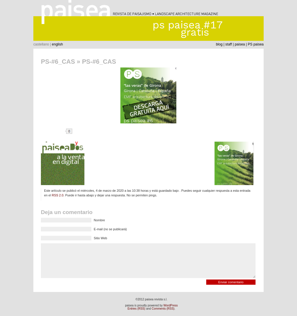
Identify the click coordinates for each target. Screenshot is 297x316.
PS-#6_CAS (58, 61)
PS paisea (256, 44)
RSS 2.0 (57, 195)
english (57, 44)
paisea (240, 44)
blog (219, 44)
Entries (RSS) (136, 308)
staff (228, 44)
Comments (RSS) (163, 308)
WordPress (171, 305)
